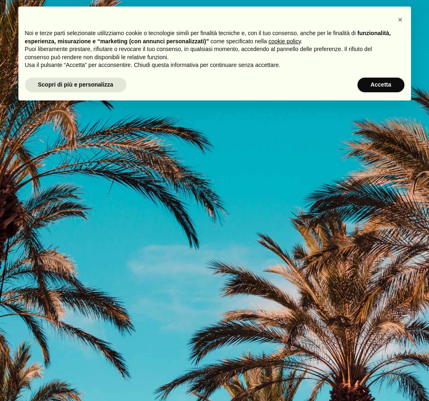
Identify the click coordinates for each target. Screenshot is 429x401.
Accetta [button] (381, 84)
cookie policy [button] (284, 41)
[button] (400, 19)
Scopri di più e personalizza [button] (75, 84)
